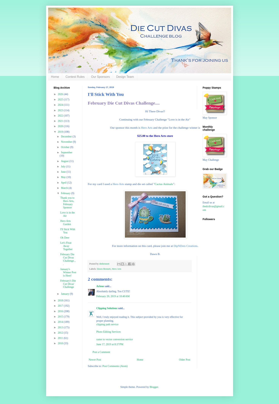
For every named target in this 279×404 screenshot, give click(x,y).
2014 (61, 322)
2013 (61, 327)
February (66, 193)
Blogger (154, 387)
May (63, 177)
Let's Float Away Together (66, 246)
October (65, 147)
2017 (61, 305)
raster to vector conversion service (114, 339)
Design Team (125, 76)
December (67, 136)
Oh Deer (64, 237)
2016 (61, 311)
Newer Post (95, 359)
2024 (61, 104)
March (65, 188)
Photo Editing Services (108, 331)
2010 (61, 343)
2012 (61, 332)
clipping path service (107, 324)
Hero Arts (146, 127)
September (66, 152)
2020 (61, 126)
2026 (61, 94)
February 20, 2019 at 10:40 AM (113, 296)
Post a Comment (101, 352)
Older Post (184, 359)
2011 (61, 338)
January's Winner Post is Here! (68, 272)
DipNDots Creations (186, 245)
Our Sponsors (100, 76)
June (63, 171)
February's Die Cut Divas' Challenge (68, 284)
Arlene (100, 286)
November (67, 141)
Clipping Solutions (106, 308)
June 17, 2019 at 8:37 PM (109, 344)
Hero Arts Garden (65, 223)
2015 (61, 316)
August (65, 161)
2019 (61, 131)
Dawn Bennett (104, 269)
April (64, 182)
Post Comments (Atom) (115, 366)
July (63, 166)
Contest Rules (75, 76)
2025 (61, 99)
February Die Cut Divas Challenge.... (124, 103)
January (65, 293)
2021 (61, 121)
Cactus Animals (164, 184)
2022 (61, 115)
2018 (61, 300)
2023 (61, 110)
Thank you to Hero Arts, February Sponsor (67, 202)
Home (55, 76)
